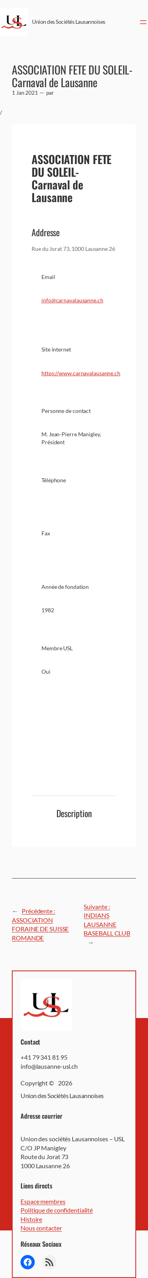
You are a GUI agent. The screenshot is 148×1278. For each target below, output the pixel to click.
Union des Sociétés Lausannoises (68, 21)
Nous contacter (41, 1228)
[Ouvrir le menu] (143, 22)
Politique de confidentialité (57, 1210)
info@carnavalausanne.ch (72, 300)
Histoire (31, 1219)
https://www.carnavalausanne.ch (80, 373)
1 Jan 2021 (25, 92)
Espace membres (43, 1201)
